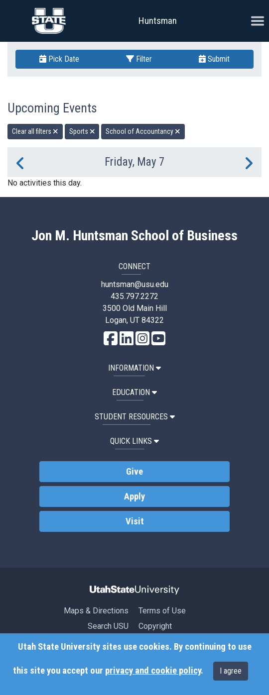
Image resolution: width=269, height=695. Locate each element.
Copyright (155, 626)
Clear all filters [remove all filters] (35, 131)
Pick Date (59, 59)
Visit (135, 521)
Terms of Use (162, 610)
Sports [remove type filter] (82, 131)
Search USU (108, 626)
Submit (214, 59)
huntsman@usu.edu (134, 284)
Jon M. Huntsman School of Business (134, 236)
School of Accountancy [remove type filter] (143, 131)
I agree (231, 671)
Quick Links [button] (134, 441)
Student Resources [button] (135, 416)
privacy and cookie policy (153, 670)
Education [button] (134, 392)
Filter (139, 59)
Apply (134, 496)
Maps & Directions (96, 610)
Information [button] (134, 368)
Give (134, 471)
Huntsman (157, 20)
